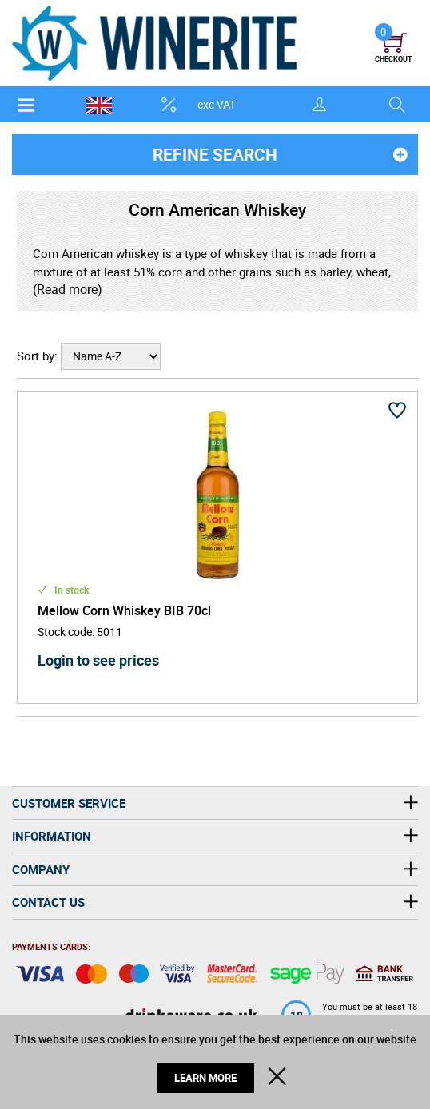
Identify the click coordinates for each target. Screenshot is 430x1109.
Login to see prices (98, 660)
